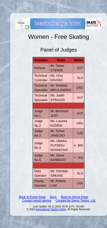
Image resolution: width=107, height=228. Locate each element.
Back (53, 197)
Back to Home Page (74, 197)
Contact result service (36, 200)
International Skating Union (51, 209)
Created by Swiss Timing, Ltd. (76, 200)
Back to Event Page (32, 197)
